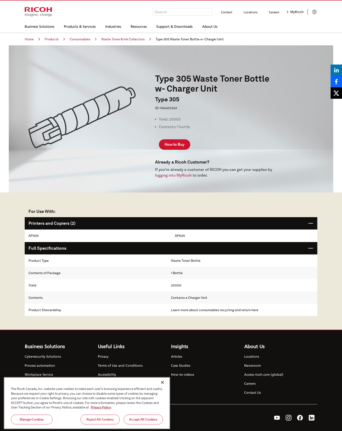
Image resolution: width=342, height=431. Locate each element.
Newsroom (252, 365)
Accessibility (107, 374)
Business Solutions (39, 26)
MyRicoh (295, 12)
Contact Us (252, 392)
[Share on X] (336, 93)
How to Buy (175, 144)
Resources (139, 26)
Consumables (83, 39)
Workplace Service (39, 374)
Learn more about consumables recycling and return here (214, 310)
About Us (210, 26)
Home (32, 39)
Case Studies (180, 365)
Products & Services (80, 26)
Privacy (103, 356)
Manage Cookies (32, 422)
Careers (274, 12)
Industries (113, 26)
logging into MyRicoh (173, 175)
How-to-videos (182, 374)
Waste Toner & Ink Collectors (126, 39)
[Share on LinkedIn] (336, 70)
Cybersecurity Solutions (43, 356)
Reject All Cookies (100, 422)
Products (55, 39)
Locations (250, 12)
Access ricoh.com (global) (263, 374)
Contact (226, 12)
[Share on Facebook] (336, 81)
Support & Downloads (174, 26)
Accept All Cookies (143, 422)
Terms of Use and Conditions (120, 365)
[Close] (162, 385)
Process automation (40, 365)
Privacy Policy (101, 410)
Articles (176, 356)
